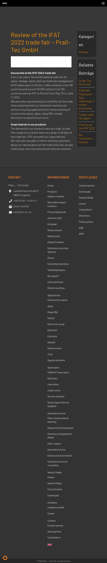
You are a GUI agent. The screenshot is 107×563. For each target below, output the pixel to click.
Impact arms (53, 390)
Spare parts (53, 367)
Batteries (52, 330)
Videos (50, 477)
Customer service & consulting (57, 463)
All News (83, 52)
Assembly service (56, 413)
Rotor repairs (54, 443)
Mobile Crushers (55, 242)
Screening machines (58, 263)
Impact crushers (55, 196)
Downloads (53, 495)
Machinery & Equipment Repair (59, 435)
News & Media (54, 472)
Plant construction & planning (58, 420)
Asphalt (51, 342)
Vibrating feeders (56, 270)
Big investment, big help (86, 138)
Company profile (55, 507)
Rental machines (56, 287)
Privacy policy (86, 221)
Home (50, 185)
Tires (50, 354)
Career (50, 513)
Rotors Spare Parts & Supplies (58, 404)
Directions (84, 215)
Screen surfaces (55, 396)
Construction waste (57, 299)
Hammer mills (54, 218)
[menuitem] (49, 545)
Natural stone (54, 348)
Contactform (54, 537)
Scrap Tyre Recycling (85, 82)
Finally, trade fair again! (86, 116)
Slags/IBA (52, 312)
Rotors (50, 257)
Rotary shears (54, 230)
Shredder (52, 224)
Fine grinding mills (56, 212)
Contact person (55, 525)
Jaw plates (53, 384)
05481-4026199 (21, 206)
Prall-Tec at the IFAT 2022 (87, 126)
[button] (5, 558)
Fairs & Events (54, 489)
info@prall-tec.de (22, 212)
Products (52, 191)
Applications (53, 295)
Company (52, 502)
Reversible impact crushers (56, 204)
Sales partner (54, 531)
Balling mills (53, 236)
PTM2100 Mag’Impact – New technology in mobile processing (86, 99)
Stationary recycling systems (57, 250)
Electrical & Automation (59, 455)
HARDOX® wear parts (58, 372)
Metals (50, 318)
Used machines (55, 282)
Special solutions (56, 360)
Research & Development (60, 427)
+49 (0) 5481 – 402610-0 (25, 200)
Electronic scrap (55, 324)
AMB (81, 233)
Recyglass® (53, 276)
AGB (81, 227)
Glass (50, 306)
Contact (51, 520)
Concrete (52, 336)
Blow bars (52, 378)
